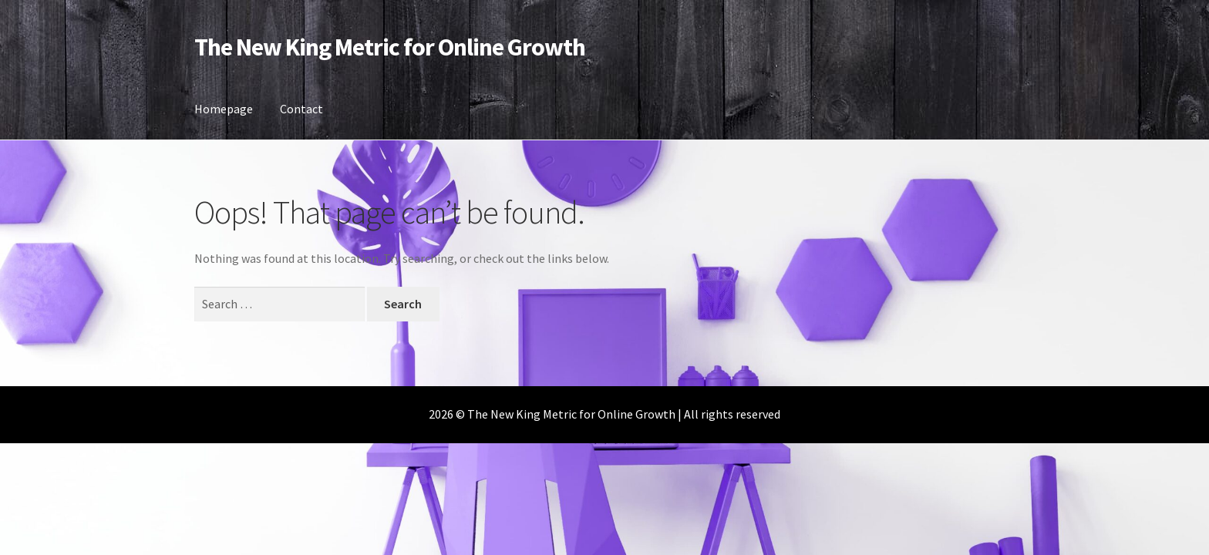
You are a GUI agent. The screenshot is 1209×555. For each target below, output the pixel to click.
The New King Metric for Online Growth (389, 47)
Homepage (223, 108)
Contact (301, 108)
